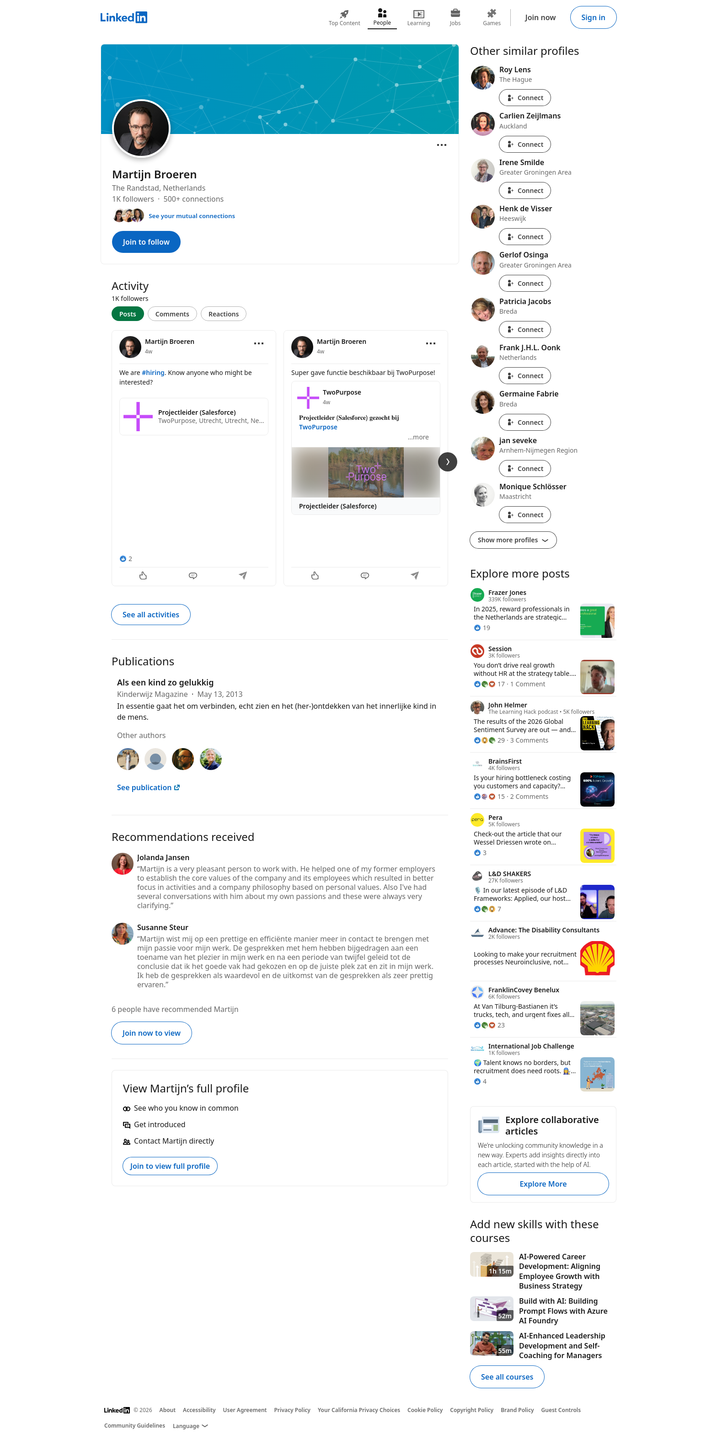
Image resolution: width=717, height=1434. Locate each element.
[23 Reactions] (489, 1025)
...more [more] (418, 437)
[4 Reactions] (480, 1081)
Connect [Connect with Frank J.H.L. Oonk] (525, 375)
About (168, 1410)
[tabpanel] (280, 457)
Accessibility (199, 1410)
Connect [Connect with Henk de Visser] (525, 236)
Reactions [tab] (224, 314)
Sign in (593, 17)
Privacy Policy (292, 1410)
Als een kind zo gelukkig (165, 682)
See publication (149, 787)
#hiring (153, 372)
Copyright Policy (471, 1410)
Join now (540, 17)
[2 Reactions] (125, 558)
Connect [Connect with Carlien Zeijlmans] (525, 144)
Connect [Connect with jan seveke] (525, 468)
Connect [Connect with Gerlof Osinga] (525, 283)
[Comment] (194, 576)
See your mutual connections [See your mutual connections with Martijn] (192, 216)
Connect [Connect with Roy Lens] (525, 97)
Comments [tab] (172, 314)
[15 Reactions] (489, 796)
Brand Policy (517, 1410)
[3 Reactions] (480, 852)
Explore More (543, 1184)
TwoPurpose (318, 427)
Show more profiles (513, 539)
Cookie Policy (425, 1410)
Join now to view (152, 1033)
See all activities (151, 615)
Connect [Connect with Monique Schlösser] (525, 514)
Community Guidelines (134, 1425)
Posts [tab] (127, 314)
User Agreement (245, 1410)
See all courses (507, 1377)
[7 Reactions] (487, 909)
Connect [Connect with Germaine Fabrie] (525, 422)
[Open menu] (441, 145)
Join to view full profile (170, 1166)
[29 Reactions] (489, 740)
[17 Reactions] (489, 684)
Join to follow (146, 242)
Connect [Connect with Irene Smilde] (525, 190)
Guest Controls (561, 1410)
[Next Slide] (447, 461)
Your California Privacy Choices (359, 1410)
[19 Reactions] (482, 627)
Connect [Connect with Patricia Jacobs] (525, 329)
